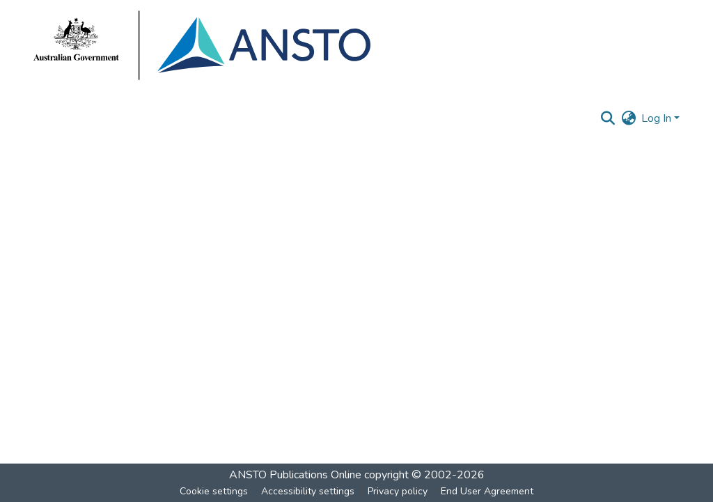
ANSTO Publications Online (295, 475)
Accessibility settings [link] (307, 491)
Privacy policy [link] (398, 491)
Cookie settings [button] (214, 491)
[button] (607, 118)
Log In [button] (657, 118)
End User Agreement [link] (487, 491)
